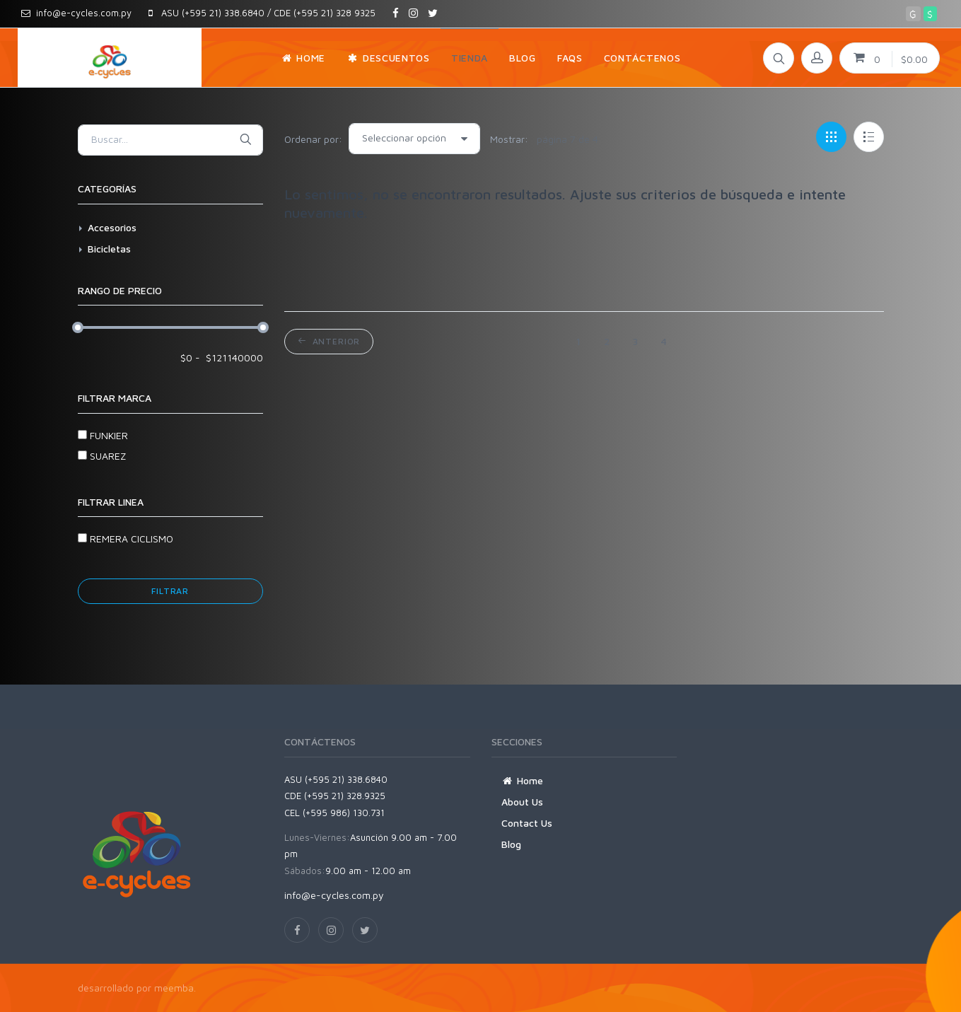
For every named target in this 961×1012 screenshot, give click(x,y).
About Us (522, 802)
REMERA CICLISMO (125, 539)
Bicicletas (109, 249)
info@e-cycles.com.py (76, 12)
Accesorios (112, 227)
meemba (174, 988)
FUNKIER (103, 435)
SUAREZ (102, 456)
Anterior (329, 341)
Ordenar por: (313, 139)
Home (522, 780)
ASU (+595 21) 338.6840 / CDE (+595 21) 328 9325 (261, 12)
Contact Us (526, 823)
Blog (511, 844)
